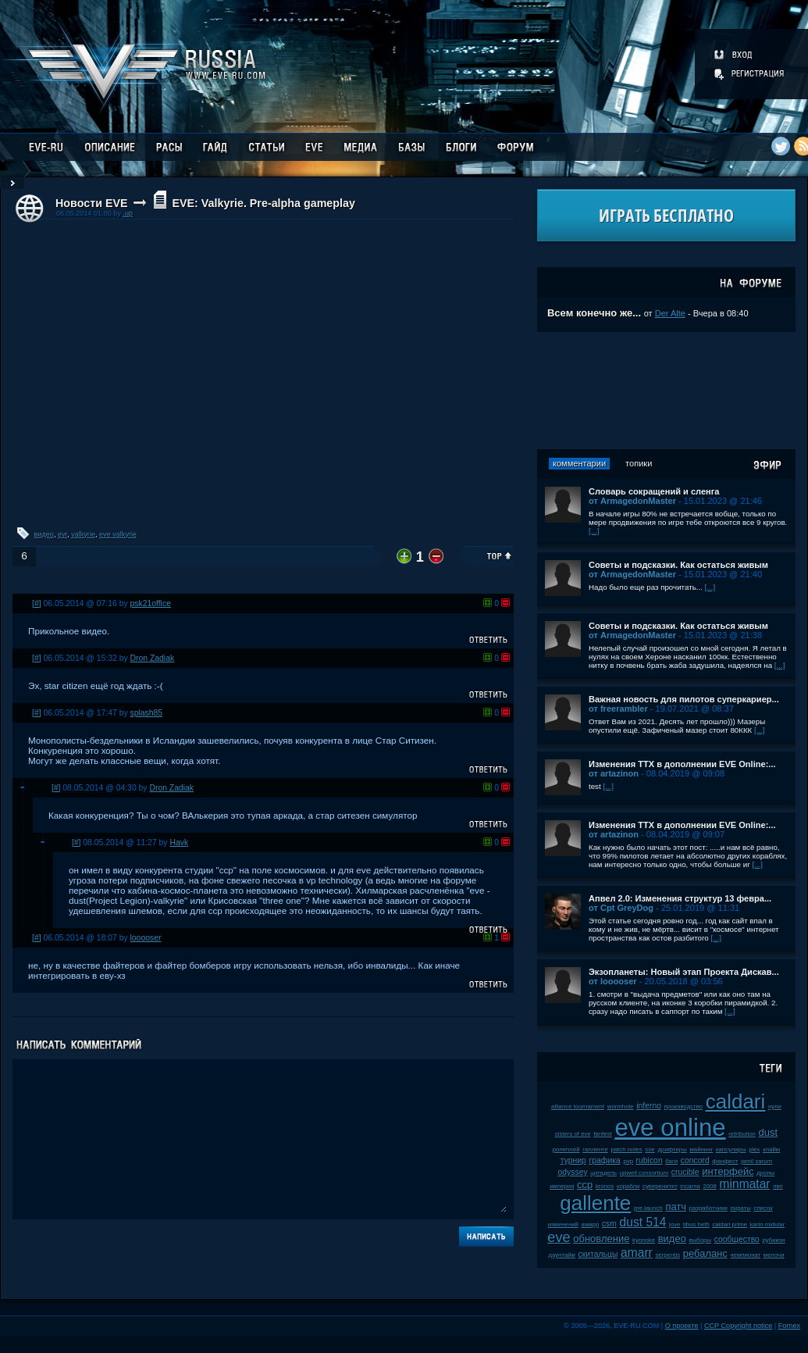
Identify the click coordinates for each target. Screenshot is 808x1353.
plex (754, 1149)
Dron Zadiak (152, 658)
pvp (628, 1161)
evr (62, 534)
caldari (736, 1101)
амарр (591, 1224)
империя (562, 1186)
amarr (637, 1252)
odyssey (573, 1172)
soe (650, 1149)
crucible (685, 1172)
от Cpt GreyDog (621, 907)
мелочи (774, 1254)
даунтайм (561, 1254)
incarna (690, 1186)
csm (609, 1223)
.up (128, 213)
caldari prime (729, 1224)
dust (768, 1132)
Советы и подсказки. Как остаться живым (678, 564)
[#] (36, 603)
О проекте (682, 1326)
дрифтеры (672, 1149)
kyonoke (643, 1240)
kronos (605, 1186)
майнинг (701, 1149)
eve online (669, 1127)
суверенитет (660, 1186)
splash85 (146, 713)
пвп (778, 1186)
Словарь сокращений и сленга (654, 491)
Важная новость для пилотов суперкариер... (684, 699)
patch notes (626, 1149)
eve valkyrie (118, 534)
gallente (595, 1203)
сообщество (737, 1239)
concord (695, 1160)
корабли (628, 1186)
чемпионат (746, 1254)
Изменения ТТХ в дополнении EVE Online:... (682, 764)
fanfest (602, 1133)
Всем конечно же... (594, 313)
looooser (146, 938)
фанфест (725, 1161)
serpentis (667, 1254)
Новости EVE (91, 203)
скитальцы (598, 1254)
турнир (573, 1160)
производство (683, 1106)
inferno (648, 1105)
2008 (710, 1186)
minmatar (745, 1184)
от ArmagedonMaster (632, 500)
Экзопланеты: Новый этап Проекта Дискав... (684, 971)
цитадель (603, 1172)
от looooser (613, 981)
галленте (595, 1149)
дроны (765, 1172)
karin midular (767, 1224)
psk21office (150, 603)
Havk (178, 842)
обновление (601, 1238)
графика (605, 1160)
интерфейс (727, 1171)
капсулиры (731, 1149)
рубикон (773, 1240)
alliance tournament (577, 1106)
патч (675, 1206)
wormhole (620, 1106)
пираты (741, 1208)
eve (558, 1237)
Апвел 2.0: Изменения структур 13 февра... (680, 898)
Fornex (789, 1326)
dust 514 (643, 1222)
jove (674, 1224)
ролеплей (566, 1149)
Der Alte (670, 313)
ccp (585, 1185)
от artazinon (614, 773)
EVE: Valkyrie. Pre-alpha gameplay (263, 203)
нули (774, 1106)
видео (44, 534)
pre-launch (648, 1208)
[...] (594, 531)
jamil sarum (756, 1161)
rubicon (649, 1160)
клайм (771, 1149)
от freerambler (618, 708)
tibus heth (696, 1224)
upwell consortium (644, 1172)
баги (671, 1161)
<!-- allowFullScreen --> (263, 372)
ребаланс (705, 1253)
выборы (700, 1240)
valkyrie (83, 534)
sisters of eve (573, 1133)
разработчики (708, 1208)
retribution (742, 1133)
